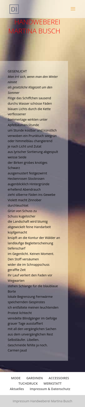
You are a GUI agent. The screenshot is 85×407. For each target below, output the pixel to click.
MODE (16, 378)
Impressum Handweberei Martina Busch (42, 401)
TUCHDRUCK (28, 383)
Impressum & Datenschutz (50, 389)
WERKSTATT (53, 383)
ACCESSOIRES (59, 378)
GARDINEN (34, 378)
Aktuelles (17, 389)
